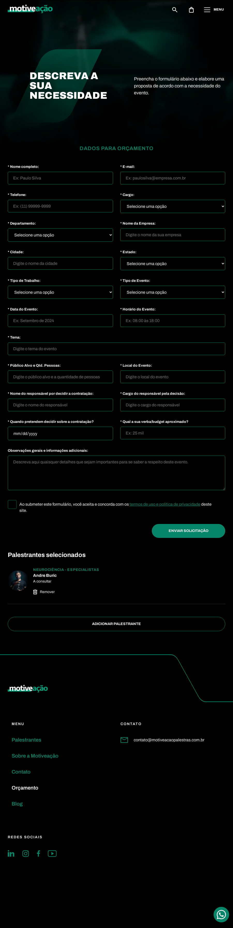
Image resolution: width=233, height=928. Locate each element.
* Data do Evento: (23, 309)
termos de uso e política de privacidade (165, 504)
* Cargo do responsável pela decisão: (152, 394)
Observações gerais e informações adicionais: (48, 451)
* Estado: (128, 252)
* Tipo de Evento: (135, 281)
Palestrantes (26, 740)
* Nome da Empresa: (138, 223)
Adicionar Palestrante (116, 624)
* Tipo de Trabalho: (24, 281)
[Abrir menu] (214, 10)
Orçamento (25, 788)
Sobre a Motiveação (35, 756)
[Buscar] (175, 10)
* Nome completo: (23, 167)
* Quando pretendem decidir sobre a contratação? (51, 422)
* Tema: (14, 337)
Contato (21, 772)
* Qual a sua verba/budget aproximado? (154, 422)
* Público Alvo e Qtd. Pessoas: (34, 365)
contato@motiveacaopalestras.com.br (162, 740)
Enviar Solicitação (188, 531)
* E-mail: (127, 167)
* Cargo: (127, 195)
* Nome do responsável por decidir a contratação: (51, 394)
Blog (17, 804)
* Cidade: (16, 252)
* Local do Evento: (136, 365)
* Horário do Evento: (138, 309)
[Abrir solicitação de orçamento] (191, 10)
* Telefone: (17, 195)
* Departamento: (22, 223)
